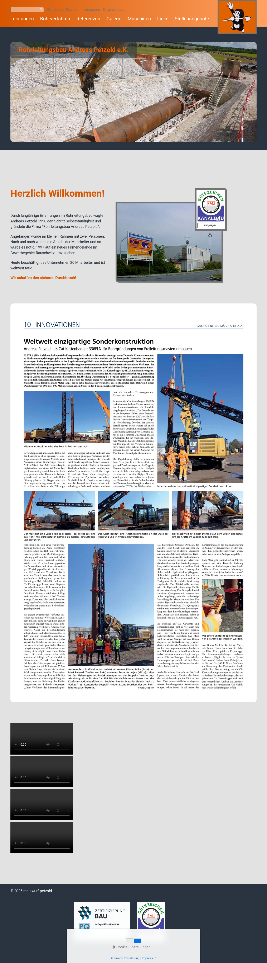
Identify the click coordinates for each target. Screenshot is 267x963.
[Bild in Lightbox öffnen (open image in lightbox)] (171, 235)
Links (163, 19)
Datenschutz (113, 10)
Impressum (91, 10)
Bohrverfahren (55, 19)
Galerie (114, 19)
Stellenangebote (192, 19)
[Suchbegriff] (27, 9)
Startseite (55, 10)
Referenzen (88, 19)
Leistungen (22, 19)
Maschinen (139, 19)
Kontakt (72, 10)
